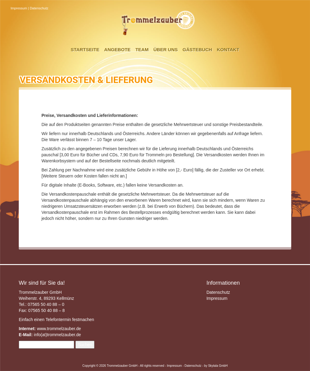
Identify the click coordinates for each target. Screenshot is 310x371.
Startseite (85, 49)
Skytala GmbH (217, 365)
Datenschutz (39, 8)
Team (142, 49)
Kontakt (228, 49)
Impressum (19, 8)
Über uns (165, 49)
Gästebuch (197, 49)
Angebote (117, 49)
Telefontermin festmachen (69, 319)
